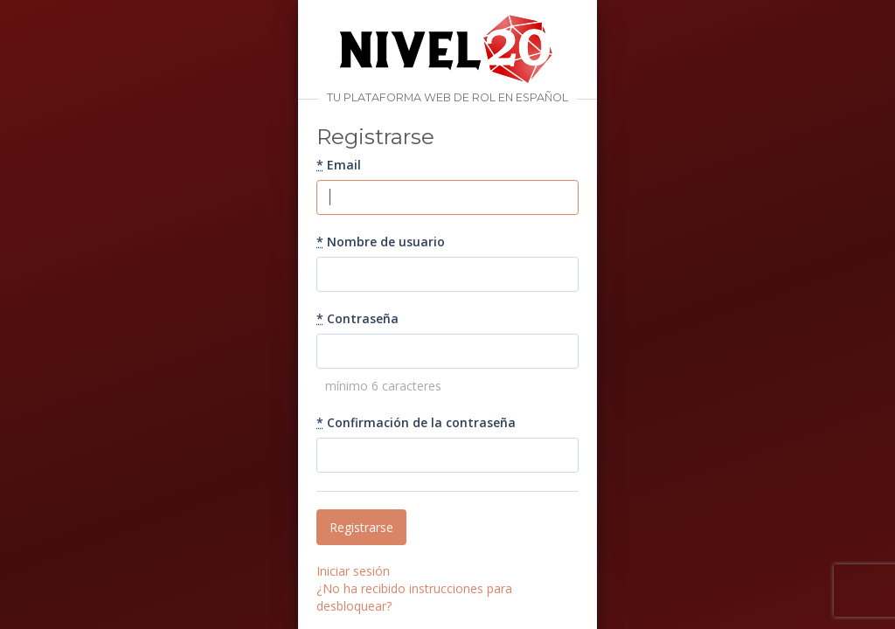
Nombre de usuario (380, 241)
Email (338, 164)
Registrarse (361, 527)
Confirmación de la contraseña (416, 422)
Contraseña (357, 318)
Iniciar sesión (353, 571)
